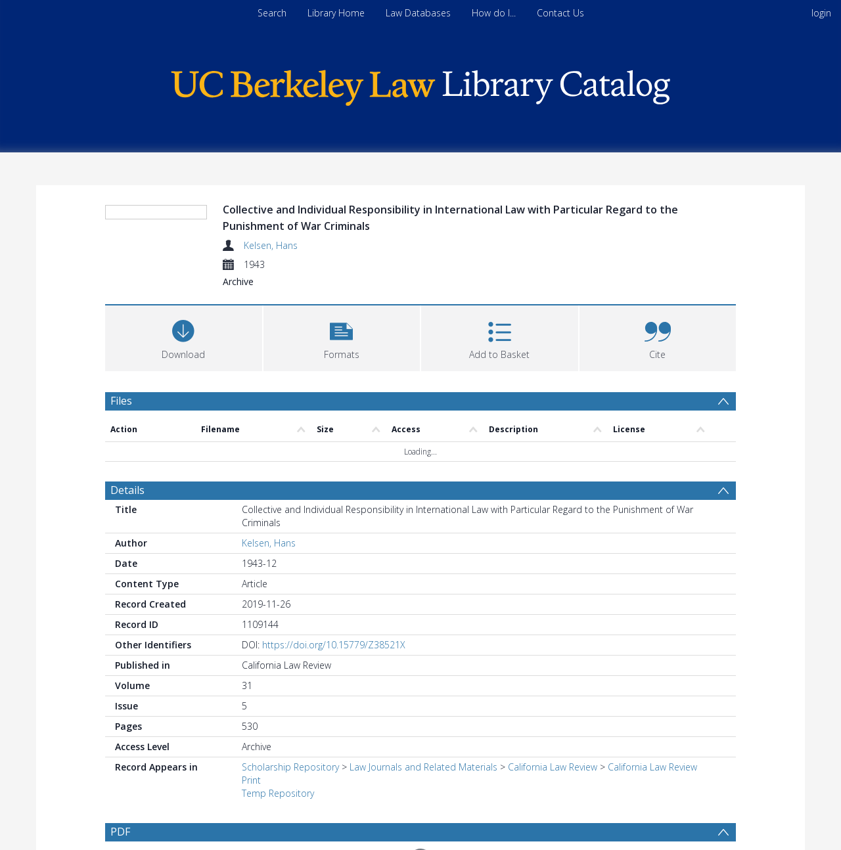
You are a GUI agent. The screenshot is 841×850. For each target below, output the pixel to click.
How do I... (494, 13)
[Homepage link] (420, 84)
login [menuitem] (821, 13)
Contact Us (560, 13)
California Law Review (552, 767)
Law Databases (418, 13)
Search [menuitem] (272, 13)
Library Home (336, 13)
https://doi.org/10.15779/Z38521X (333, 644)
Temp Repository (278, 793)
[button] (341, 336)
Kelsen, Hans (271, 245)
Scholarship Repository (290, 767)
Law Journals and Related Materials (423, 767)
